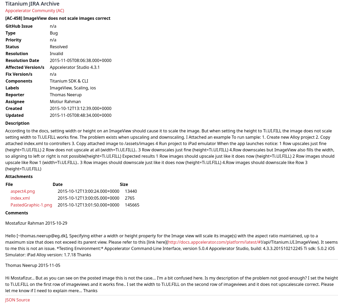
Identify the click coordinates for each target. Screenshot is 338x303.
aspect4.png (23, 191)
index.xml (20, 198)
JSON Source (17, 300)
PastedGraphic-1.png (31, 205)
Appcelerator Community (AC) (34, 10)
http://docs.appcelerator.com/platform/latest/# (214, 242)
